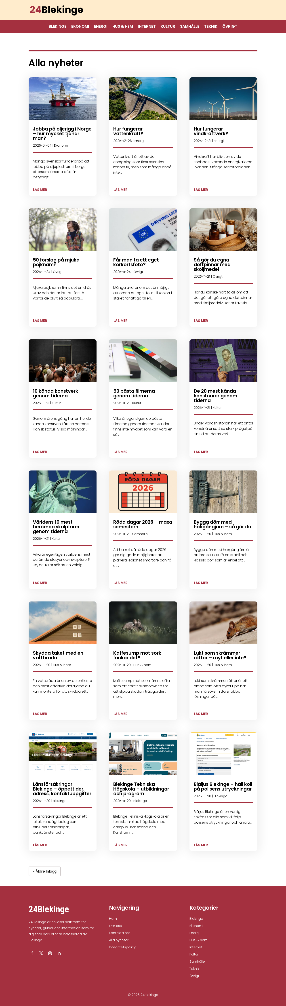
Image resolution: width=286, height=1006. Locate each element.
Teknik (210, 27)
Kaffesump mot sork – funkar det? (139, 655)
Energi (100, 27)
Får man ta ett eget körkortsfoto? (136, 262)
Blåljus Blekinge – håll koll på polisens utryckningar (223, 786)
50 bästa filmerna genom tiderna (134, 393)
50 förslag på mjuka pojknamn (56, 262)
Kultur (168, 27)
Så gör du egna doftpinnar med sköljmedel (212, 264)
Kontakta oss (119, 932)
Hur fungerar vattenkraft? (128, 131)
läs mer (40, 189)
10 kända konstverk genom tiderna (55, 393)
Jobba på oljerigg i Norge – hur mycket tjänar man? (62, 133)
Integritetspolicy (122, 947)
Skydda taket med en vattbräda (58, 655)
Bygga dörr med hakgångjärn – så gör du (222, 524)
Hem (113, 918)
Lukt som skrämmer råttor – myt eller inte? (220, 655)
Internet (147, 27)
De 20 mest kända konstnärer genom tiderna (215, 396)
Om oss (115, 925)
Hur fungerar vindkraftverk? (211, 131)
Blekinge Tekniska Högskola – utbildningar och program (141, 789)
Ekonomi (80, 27)
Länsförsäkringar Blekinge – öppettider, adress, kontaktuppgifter (62, 789)
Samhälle (189, 27)
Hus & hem (122, 27)
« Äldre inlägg (45, 871)
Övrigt (229, 27)
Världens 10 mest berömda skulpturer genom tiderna (56, 527)
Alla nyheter (118, 940)
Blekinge (57, 27)
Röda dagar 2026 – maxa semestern (142, 524)
